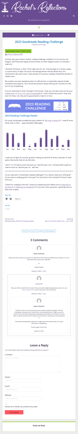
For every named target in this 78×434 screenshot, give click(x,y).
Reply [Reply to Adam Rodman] (44, 271)
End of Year (31, 231)
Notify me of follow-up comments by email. (21, 407)
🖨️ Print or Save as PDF (14, 54)
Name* (7, 377)
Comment (8, 354)
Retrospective (50, 231)
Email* (7, 386)
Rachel (39, 284)
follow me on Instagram (26, 187)
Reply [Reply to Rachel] (44, 294)
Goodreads (40, 231)
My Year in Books (53, 120)
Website (8, 395)
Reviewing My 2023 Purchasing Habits (19, 221)
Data (24, 231)
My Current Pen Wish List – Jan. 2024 (59, 221)
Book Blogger (42, 44)
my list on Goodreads (30, 93)
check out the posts (28, 290)
